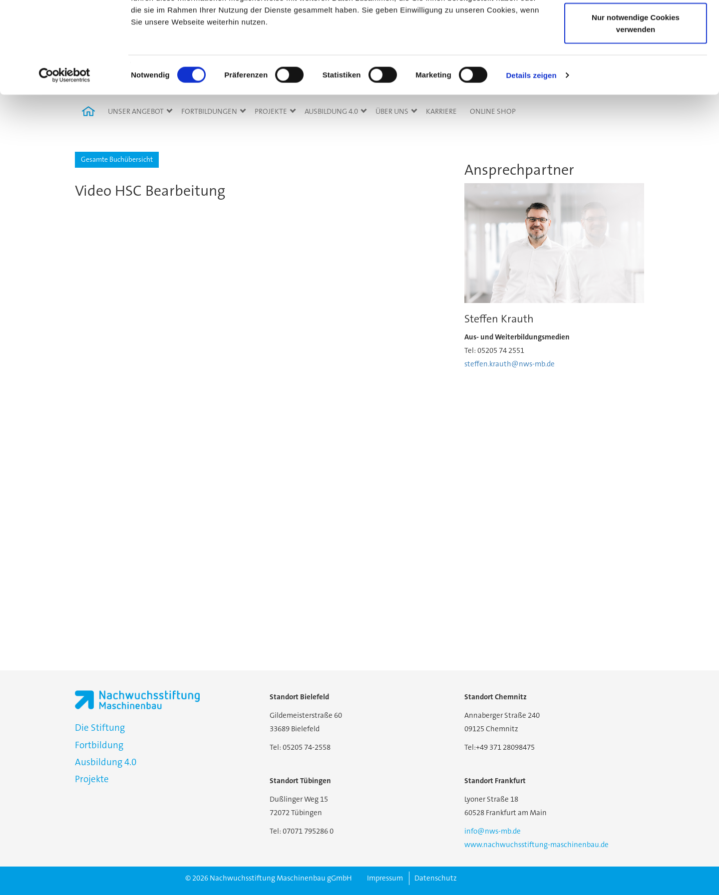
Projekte (92, 779)
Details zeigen (531, 149)
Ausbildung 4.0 (105, 762)
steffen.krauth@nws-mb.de (509, 364)
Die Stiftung (100, 727)
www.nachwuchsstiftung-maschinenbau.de (536, 845)
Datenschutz (435, 878)
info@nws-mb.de (492, 831)
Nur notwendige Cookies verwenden (636, 97)
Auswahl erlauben (636, 59)
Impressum (385, 878)
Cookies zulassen (635, 26)
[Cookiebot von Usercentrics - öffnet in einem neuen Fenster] (64, 149)
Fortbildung (99, 745)
